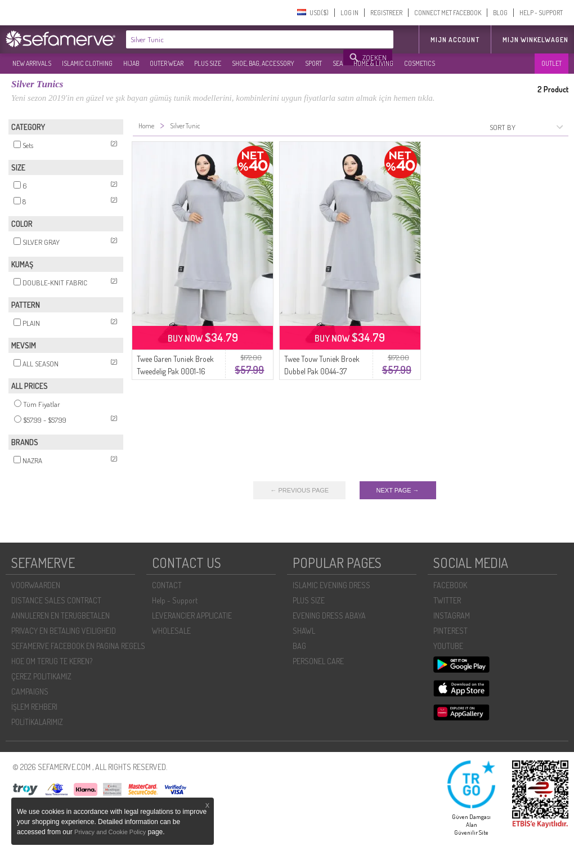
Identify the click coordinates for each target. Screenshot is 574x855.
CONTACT (167, 585)
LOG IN (349, 12)
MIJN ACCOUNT (454, 39)
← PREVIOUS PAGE (299, 490)
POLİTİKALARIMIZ (37, 722)
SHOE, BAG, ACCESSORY (263, 63)
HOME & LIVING (373, 63)
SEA (338, 63)
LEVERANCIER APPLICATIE (192, 615)
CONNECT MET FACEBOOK (447, 12)
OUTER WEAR (166, 63)
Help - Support (175, 600)
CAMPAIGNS (29, 691)
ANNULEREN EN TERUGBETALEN (60, 615)
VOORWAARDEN (35, 585)
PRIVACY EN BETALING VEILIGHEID (63, 630)
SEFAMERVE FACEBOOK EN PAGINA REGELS (78, 646)
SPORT (313, 63)
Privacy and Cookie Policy (110, 832)
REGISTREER (386, 12)
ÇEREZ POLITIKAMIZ (41, 676)
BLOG (500, 12)
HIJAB (131, 63)
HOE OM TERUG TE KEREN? (51, 661)
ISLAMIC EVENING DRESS (331, 585)
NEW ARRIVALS (31, 63)
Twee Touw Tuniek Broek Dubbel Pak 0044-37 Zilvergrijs (322, 371)
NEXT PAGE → (397, 490)
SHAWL (304, 630)
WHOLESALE (171, 630)
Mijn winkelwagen (535, 39)
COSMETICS (419, 63)
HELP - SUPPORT (541, 12)
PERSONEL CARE (318, 661)
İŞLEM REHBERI (34, 706)
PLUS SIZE (207, 63)
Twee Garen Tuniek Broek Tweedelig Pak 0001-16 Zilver (175, 371)
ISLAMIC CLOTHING (87, 63)
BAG (299, 646)
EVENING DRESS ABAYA (329, 615)
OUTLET (551, 63)
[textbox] (235, 39)
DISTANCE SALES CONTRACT (56, 600)
